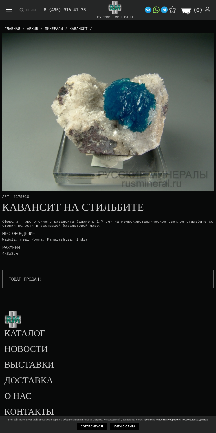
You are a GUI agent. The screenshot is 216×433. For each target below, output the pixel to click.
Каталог (24, 333)
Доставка (28, 380)
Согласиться (92, 426)
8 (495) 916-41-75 (65, 10)
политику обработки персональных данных (183, 419)
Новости (26, 349)
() (198, 9)
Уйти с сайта (124, 426)
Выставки (29, 365)
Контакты (29, 412)
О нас (17, 396)
